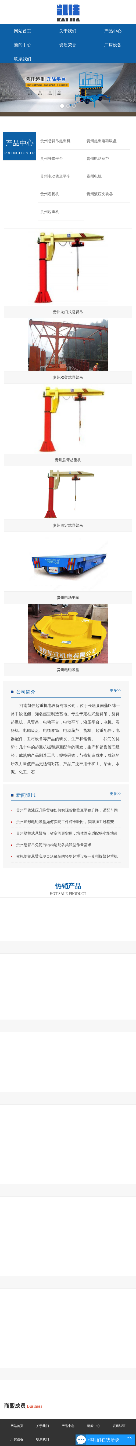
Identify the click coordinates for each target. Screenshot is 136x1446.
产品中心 (112, 31)
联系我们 (22, 59)
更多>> (115, 690)
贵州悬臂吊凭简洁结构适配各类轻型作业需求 (53, 845)
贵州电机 (94, 176)
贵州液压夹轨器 (100, 194)
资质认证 (119, 1426)
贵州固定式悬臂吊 (68, 525)
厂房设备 (112, 45)
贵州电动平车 (68, 598)
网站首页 (22, 31)
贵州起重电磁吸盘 (102, 141)
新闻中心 (22, 45)
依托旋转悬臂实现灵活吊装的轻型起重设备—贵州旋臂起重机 (67, 856)
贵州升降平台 (51, 159)
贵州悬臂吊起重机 (55, 141)
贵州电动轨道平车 (55, 176)
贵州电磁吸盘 (68, 670)
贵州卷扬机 (49, 194)
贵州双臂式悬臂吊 (68, 377)
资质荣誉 (67, 45)
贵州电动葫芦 (98, 159)
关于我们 (67, 31)
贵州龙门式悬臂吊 (68, 312)
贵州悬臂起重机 (68, 460)
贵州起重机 (49, 212)
